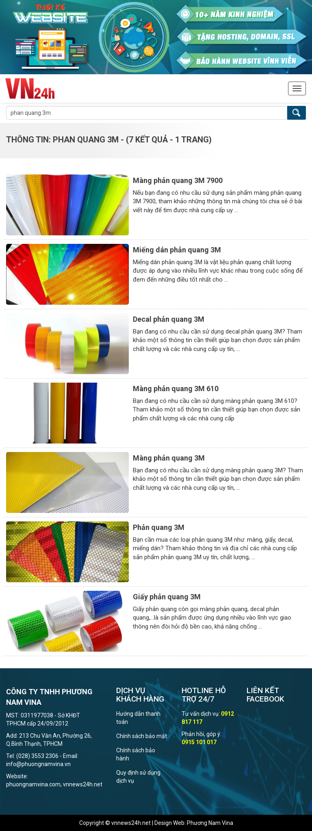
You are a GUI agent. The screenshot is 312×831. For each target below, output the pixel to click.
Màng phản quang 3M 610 (176, 388)
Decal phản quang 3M (168, 319)
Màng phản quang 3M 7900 (178, 180)
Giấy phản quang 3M (167, 596)
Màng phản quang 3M (169, 458)
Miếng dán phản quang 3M (177, 249)
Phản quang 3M (158, 527)
